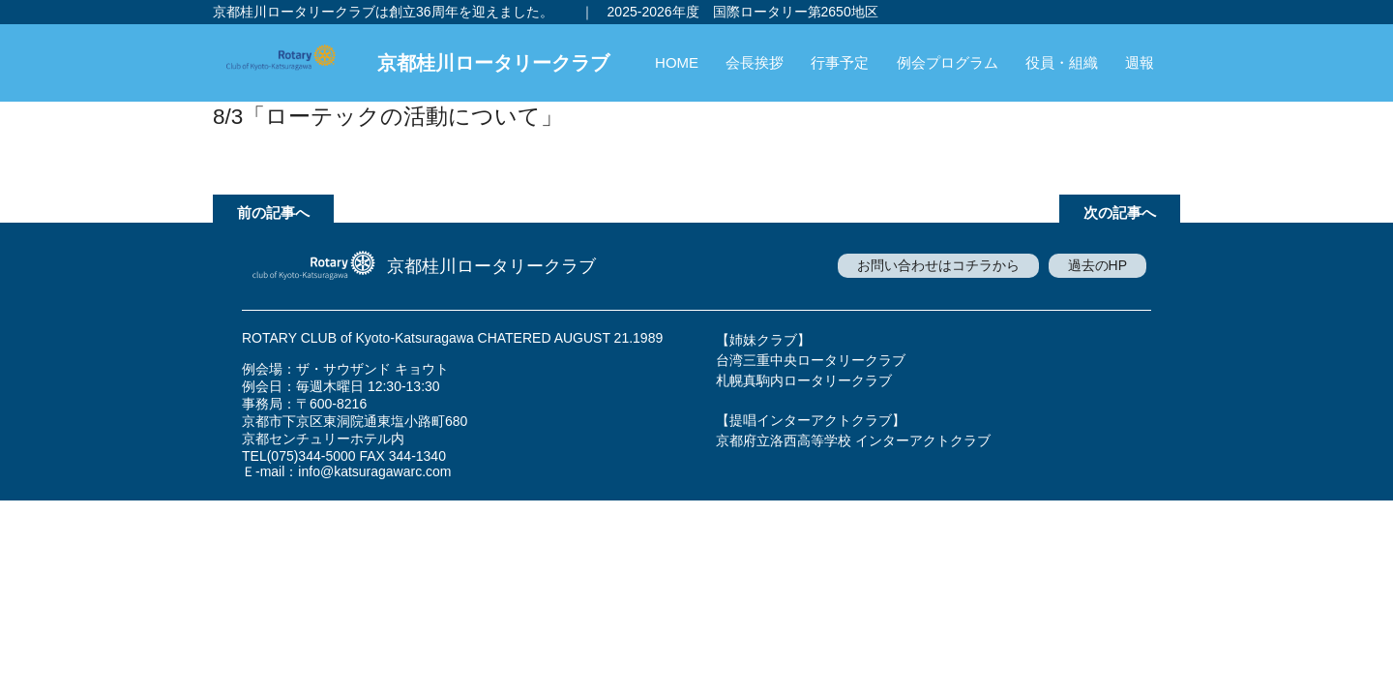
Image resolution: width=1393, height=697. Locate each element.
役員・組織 (1061, 62)
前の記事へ (273, 212)
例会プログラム (947, 62)
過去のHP (1097, 265)
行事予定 (840, 62)
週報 (1139, 62)
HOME (676, 62)
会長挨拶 (755, 62)
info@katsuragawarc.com (374, 471)
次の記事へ (1119, 212)
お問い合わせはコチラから (938, 265)
